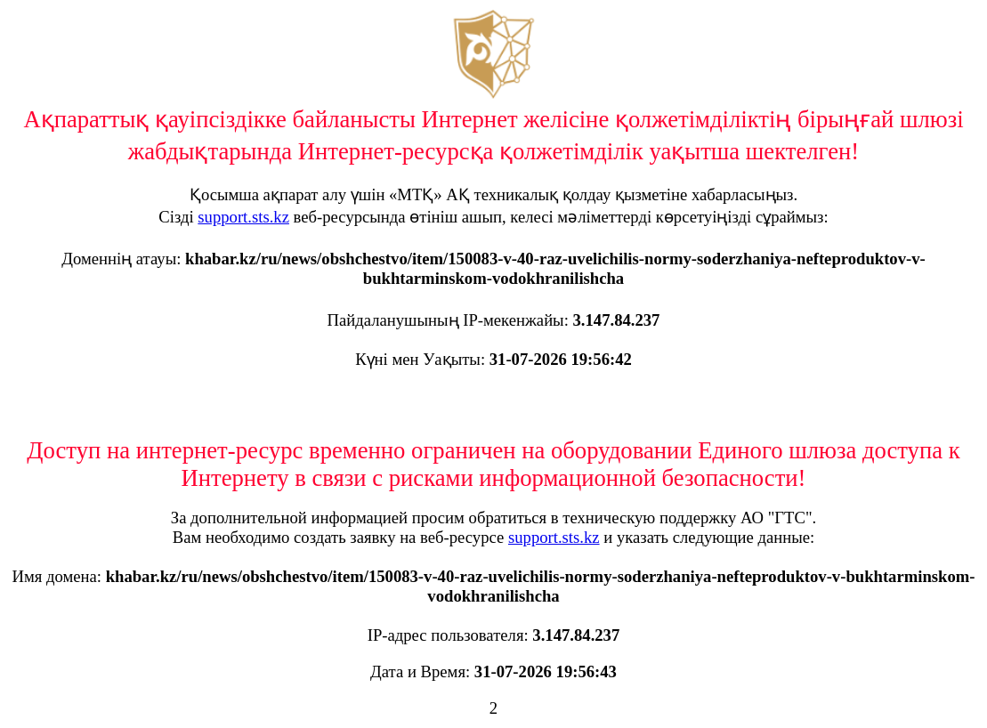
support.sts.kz (243, 216)
